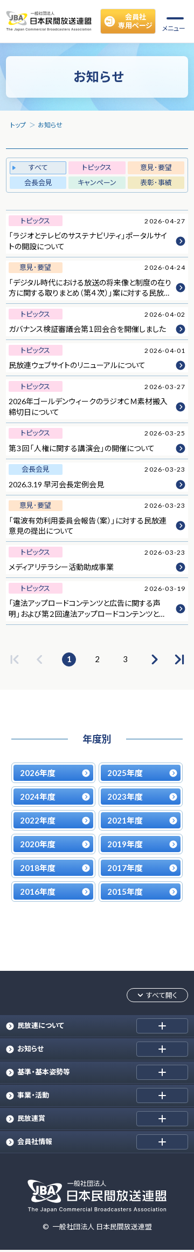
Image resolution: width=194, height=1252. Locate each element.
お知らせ (50, 125)
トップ (18, 125)
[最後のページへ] (179, 659)
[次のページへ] (153, 659)
